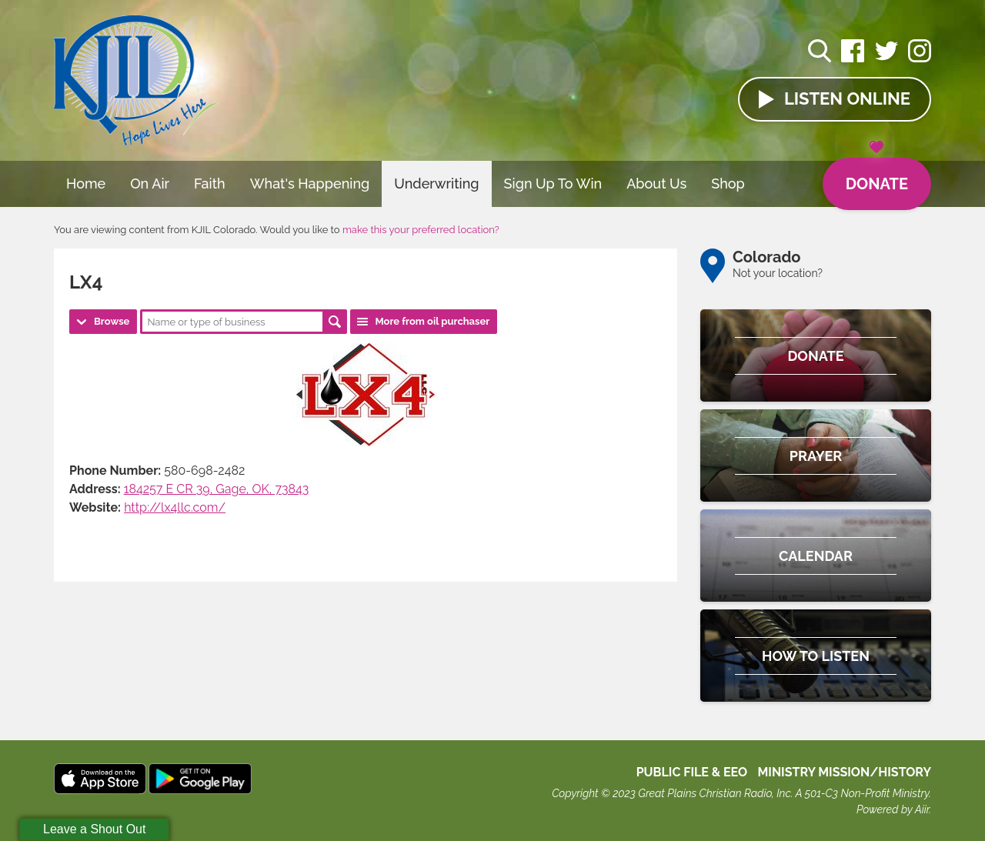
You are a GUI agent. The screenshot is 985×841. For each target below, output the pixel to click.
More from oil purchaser (432, 321)
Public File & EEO (692, 772)
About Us (656, 183)
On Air (149, 183)
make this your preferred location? (420, 229)
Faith (209, 183)
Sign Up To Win (553, 183)
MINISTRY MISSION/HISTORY (844, 772)
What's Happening (310, 183)
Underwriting (436, 183)
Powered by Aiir (892, 809)
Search (334, 321)
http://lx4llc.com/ (174, 507)
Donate (877, 175)
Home (85, 183)
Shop (728, 183)
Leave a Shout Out (94, 829)
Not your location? (778, 273)
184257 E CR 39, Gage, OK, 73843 (216, 489)
